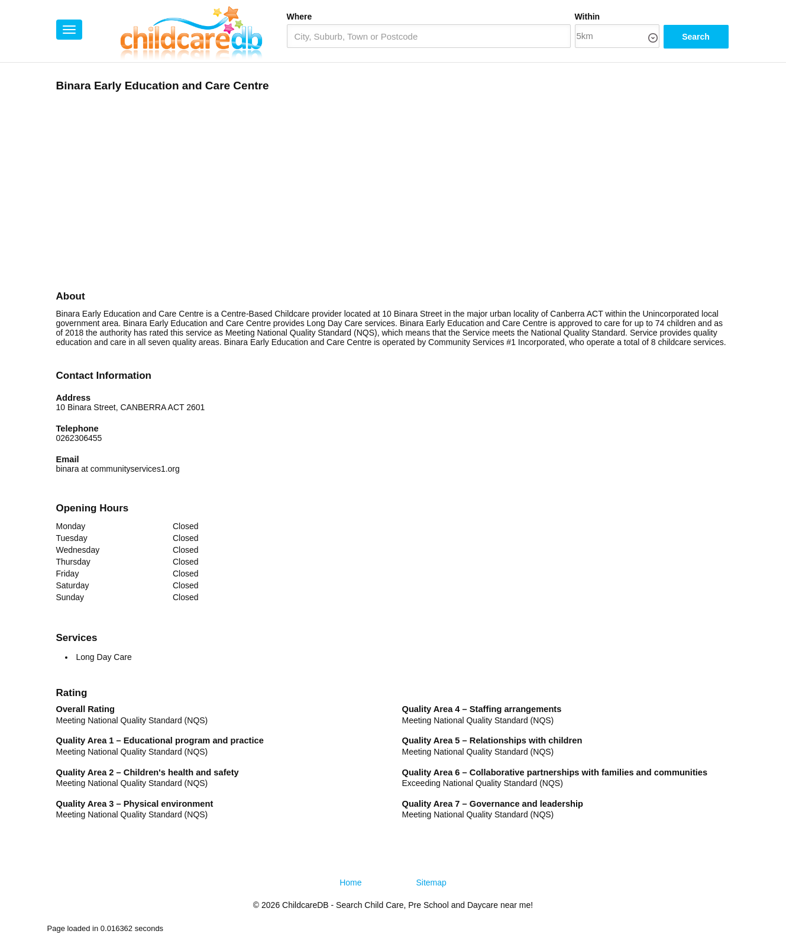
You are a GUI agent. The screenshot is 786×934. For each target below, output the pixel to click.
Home (350, 882)
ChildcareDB (305, 905)
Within (587, 16)
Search (696, 36)
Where (299, 16)
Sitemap (431, 882)
